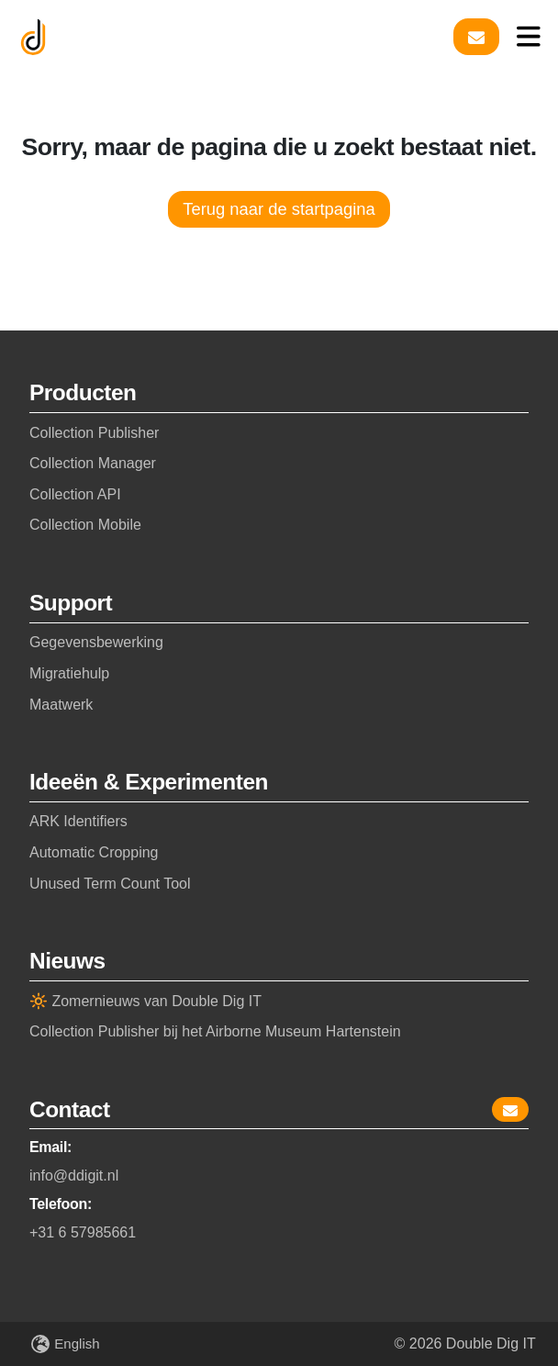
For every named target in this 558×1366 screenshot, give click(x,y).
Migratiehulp (69, 673)
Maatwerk (61, 704)
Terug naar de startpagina (279, 208)
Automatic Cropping (94, 852)
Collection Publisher (94, 433)
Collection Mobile (85, 524)
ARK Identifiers (78, 821)
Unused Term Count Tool (110, 883)
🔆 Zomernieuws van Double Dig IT (145, 1001)
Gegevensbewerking (96, 642)
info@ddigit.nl (73, 1175)
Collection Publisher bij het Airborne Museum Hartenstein (215, 1031)
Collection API (75, 494)
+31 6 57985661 (82, 1232)
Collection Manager (92, 463)
